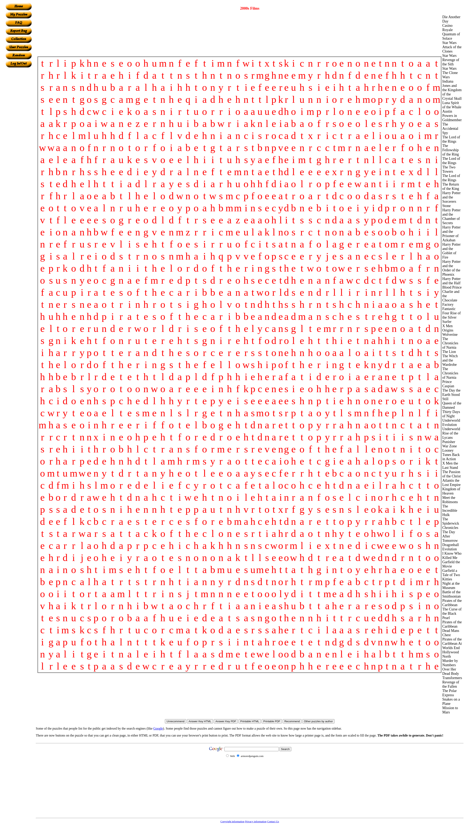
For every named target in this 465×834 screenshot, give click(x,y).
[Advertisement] (18, 129)
